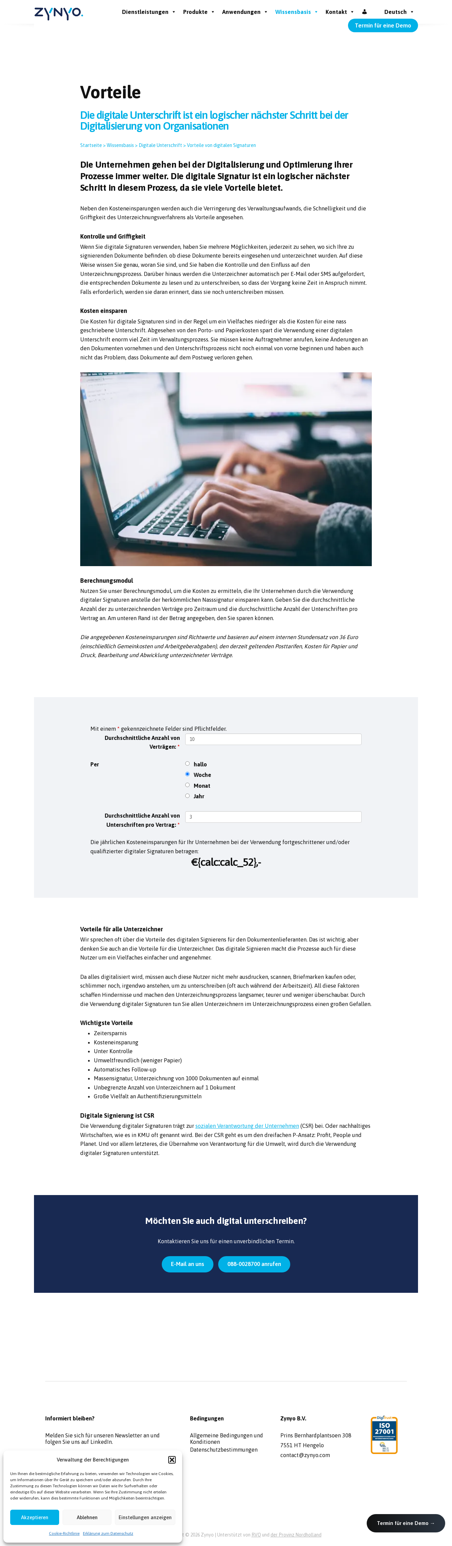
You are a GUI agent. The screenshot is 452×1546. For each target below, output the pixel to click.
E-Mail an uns (187, 1264)
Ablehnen (87, 1517)
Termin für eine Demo (383, 25)
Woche (202, 774)
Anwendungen (245, 12)
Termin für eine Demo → (406, 1523)
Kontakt (340, 12)
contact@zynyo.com (305, 1455)
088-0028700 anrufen (254, 1264)
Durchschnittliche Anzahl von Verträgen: (142, 742)
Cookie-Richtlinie (64, 1533)
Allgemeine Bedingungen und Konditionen (226, 1437)
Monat (202, 785)
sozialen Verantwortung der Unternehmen (247, 1125)
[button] (172, 1459)
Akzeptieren (34, 1517)
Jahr (199, 796)
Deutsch (399, 12)
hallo (200, 764)
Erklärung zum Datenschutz (108, 1533)
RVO (256, 1535)
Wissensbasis (297, 12)
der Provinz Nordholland (296, 1535)
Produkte (199, 12)
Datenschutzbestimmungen (224, 1450)
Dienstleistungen (149, 12)
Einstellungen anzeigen (145, 1517)
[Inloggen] (364, 12)
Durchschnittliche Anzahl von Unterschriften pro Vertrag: (142, 820)
